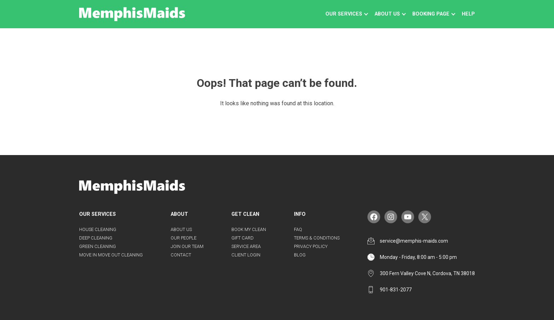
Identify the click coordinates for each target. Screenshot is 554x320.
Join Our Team (187, 246)
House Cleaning (97, 229)
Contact (181, 254)
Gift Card (242, 238)
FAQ (298, 229)
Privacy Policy (311, 246)
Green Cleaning (97, 246)
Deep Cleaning (95, 238)
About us (387, 14)
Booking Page (430, 14)
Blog (300, 254)
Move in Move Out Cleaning (111, 254)
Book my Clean (248, 229)
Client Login (245, 254)
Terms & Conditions (317, 238)
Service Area (246, 246)
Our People (183, 238)
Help (468, 14)
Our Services (343, 14)
